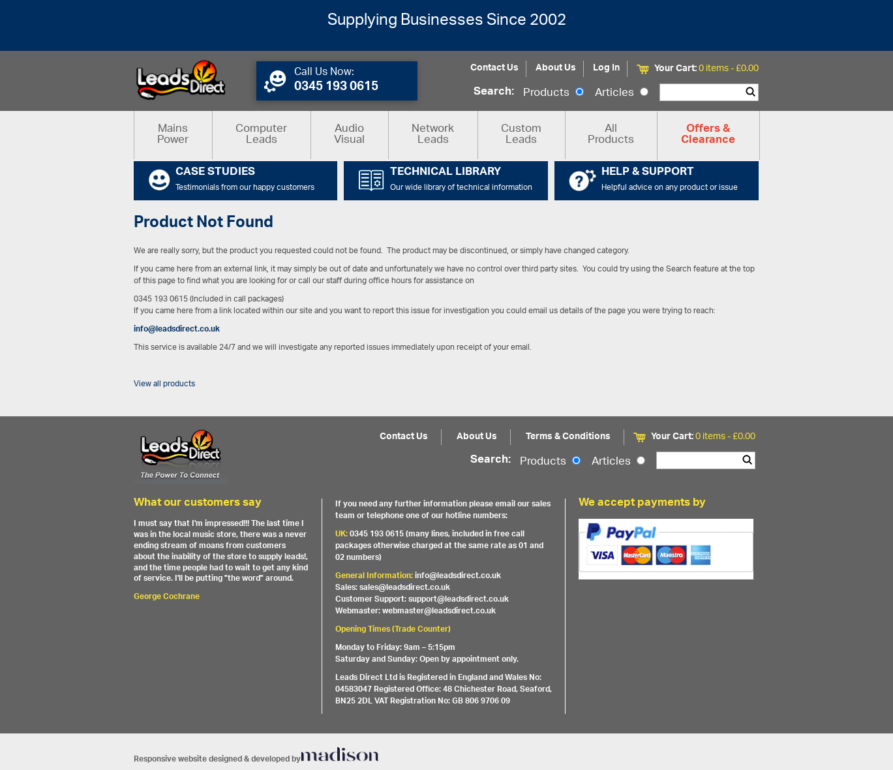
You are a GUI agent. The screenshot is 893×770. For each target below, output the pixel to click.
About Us (556, 68)
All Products (611, 134)
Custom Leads (521, 134)
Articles (621, 93)
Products (553, 93)
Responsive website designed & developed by (256, 759)
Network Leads (433, 134)
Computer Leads (261, 134)
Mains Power (173, 134)
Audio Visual (349, 134)
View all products (164, 384)
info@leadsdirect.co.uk (177, 329)
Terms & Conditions (568, 437)
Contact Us (494, 68)
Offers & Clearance (708, 135)
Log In (606, 68)
